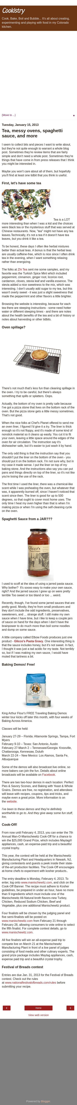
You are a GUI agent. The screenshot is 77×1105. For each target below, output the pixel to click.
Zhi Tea (22, 269)
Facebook (48, 774)
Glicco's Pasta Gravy (28, 641)
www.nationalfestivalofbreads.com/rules (30, 982)
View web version (38, 1015)
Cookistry (13, 11)
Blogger (45, 1101)
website (12, 801)
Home (38, 1008)
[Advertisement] (38, 72)
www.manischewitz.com (36, 882)
